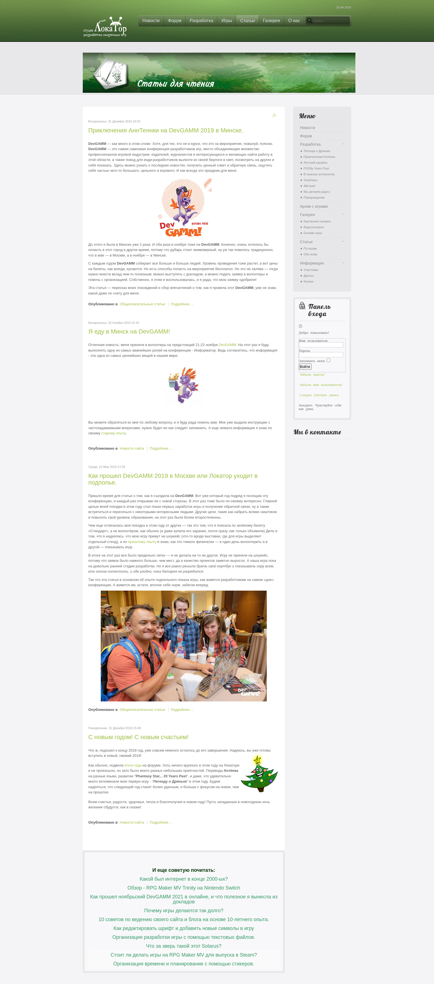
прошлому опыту (142, 542)
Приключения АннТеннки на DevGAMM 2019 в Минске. (165, 130)
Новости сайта (132, 448)
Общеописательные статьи (142, 304)
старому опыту (113, 433)
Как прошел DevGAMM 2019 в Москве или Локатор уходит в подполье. (173, 479)
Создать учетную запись (319, 394)
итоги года (132, 765)
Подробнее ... (182, 304)
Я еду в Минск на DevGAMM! (129, 331)
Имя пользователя (313, 340)
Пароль (304, 350)
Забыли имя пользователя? (321, 384)
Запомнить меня (312, 360)
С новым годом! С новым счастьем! (138, 737)
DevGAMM (227, 345)
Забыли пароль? (312, 374)
